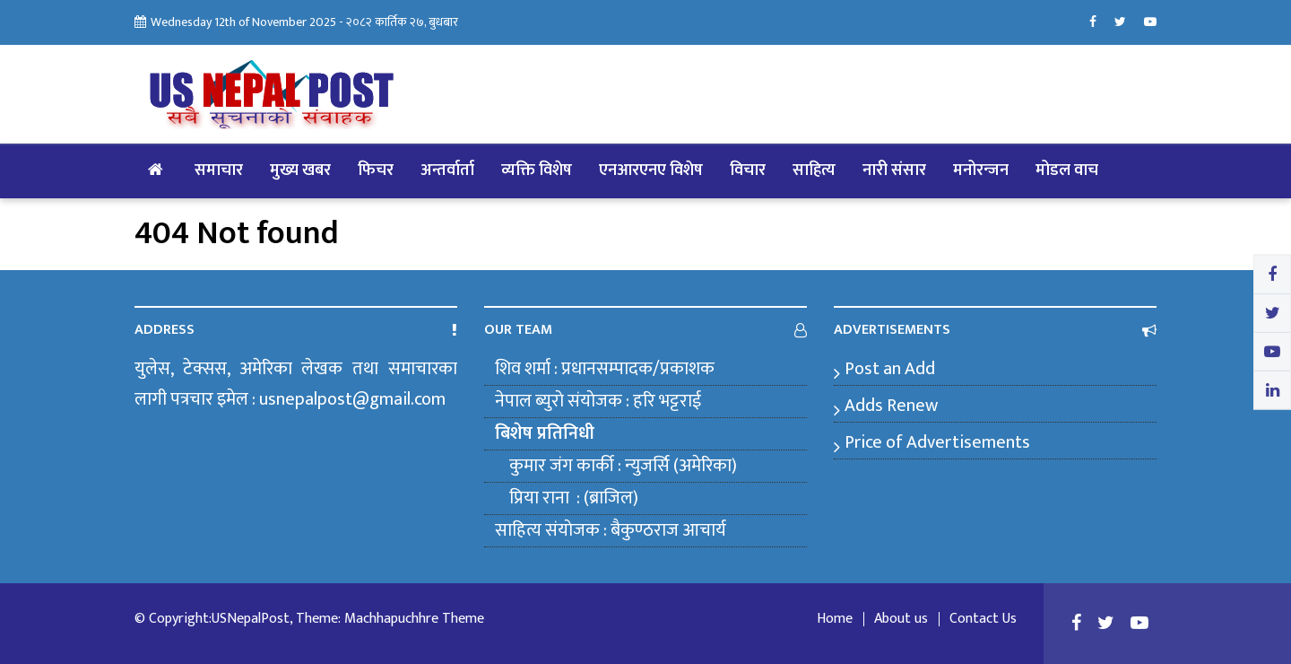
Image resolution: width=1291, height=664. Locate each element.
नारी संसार (894, 170)
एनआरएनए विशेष (651, 170)
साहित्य (814, 170)
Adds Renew (891, 405)
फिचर (376, 170)
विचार (748, 170)
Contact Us (983, 619)
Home (835, 619)
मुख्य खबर (300, 170)
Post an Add (890, 369)
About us (901, 619)
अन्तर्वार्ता (447, 170)
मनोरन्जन (981, 170)
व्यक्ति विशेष (536, 170)
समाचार (219, 170)
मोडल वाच (1066, 170)
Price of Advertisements (937, 442)
